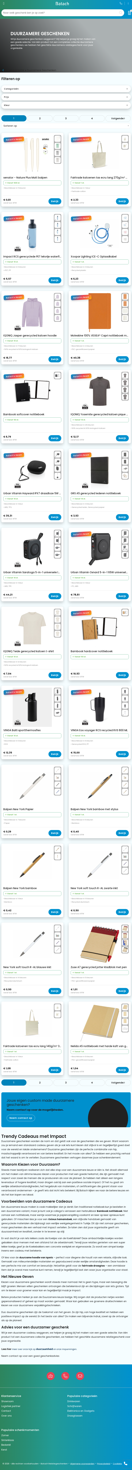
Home (20, 70)
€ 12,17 (81, 438)
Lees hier (6, 1349)
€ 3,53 (81, 517)
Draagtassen (74, 1415)
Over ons (6, 1415)
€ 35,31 (14, 517)
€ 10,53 (82, 675)
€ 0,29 (13, 833)
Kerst (4, 1449)
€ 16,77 (14, 359)
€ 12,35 (14, 754)
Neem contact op (21, 1118)
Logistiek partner (10, 1406)
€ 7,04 (14, 675)
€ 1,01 (81, 991)
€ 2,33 (81, 201)
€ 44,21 (14, 596)
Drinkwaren (73, 1401)
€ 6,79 (13, 438)
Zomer (5, 1435)
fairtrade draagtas (93, 1265)
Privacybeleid (103, 1463)
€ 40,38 (82, 359)
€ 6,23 (81, 280)
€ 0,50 (81, 912)
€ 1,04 (81, 1070)
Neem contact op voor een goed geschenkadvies (30, 1356)
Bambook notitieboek (109, 1211)
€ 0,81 (13, 201)
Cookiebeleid (119, 1463)
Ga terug (10, 70)
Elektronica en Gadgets (80, 1411)
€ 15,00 (82, 754)
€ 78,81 (82, 596)
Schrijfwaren (74, 1406)
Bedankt (6, 1444)
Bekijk (55, 201)
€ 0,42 (14, 912)
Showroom (7, 1401)
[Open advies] (125, 1463)
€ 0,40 (81, 833)
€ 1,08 (13, 1070)
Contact (6, 1411)
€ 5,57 (14, 280)
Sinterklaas (7, 1440)
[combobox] (60, 13)
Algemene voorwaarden (82, 1463)
